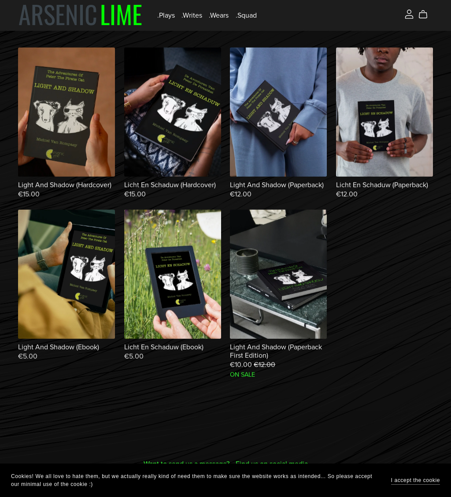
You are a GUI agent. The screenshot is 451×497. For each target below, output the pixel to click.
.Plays (166, 15)
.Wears (219, 15)
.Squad (246, 15)
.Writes (191, 15)
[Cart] (426, 14)
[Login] (409, 13)
